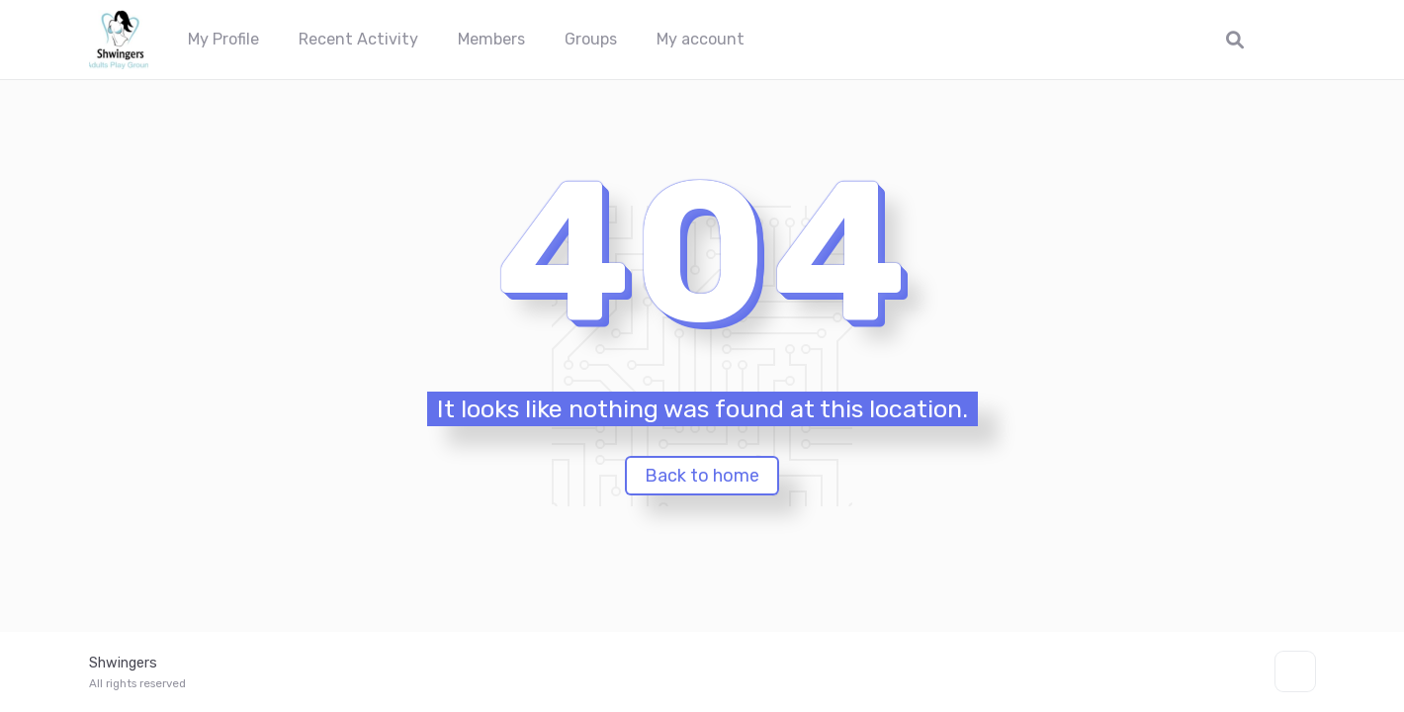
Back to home (702, 476)
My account (701, 39)
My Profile (223, 39)
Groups (591, 39)
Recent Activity (358, 39)
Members (491, 39)
